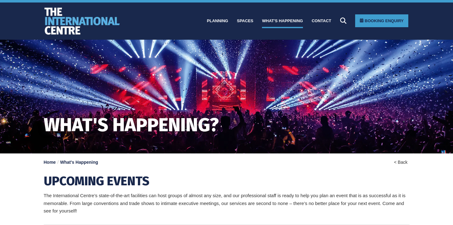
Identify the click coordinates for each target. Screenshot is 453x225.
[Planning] (217, 21)
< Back (400, 162)
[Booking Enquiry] (381, 20)
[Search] (343, 21)
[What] (282, 21)
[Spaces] (245, 21)
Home (50, 162)
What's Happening (79, 162)
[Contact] (321, 21)
